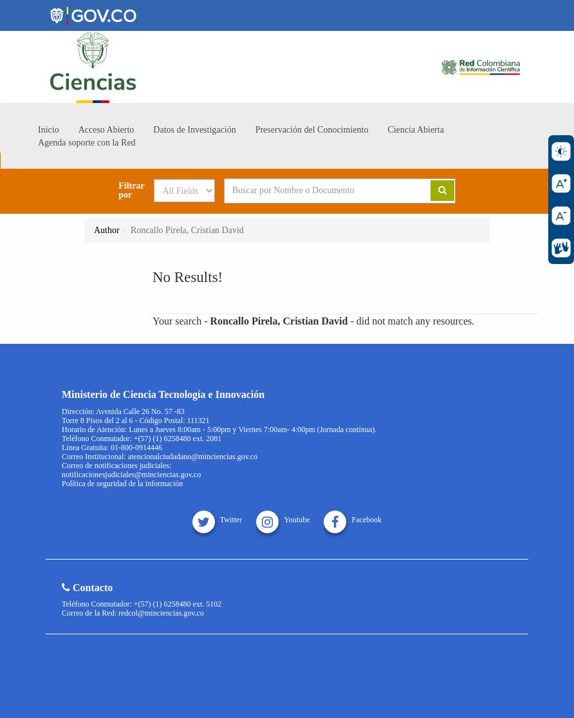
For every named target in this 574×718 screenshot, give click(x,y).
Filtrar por (131, 191)
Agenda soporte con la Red (87, 142)
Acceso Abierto (106, 130)
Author (107, 230)
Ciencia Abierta (415, 130)
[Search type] (184, 190)
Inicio (48, 130)
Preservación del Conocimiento (312, 130)
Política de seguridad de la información (122, 483)
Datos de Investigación (194, 130)
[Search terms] (318, 191)
